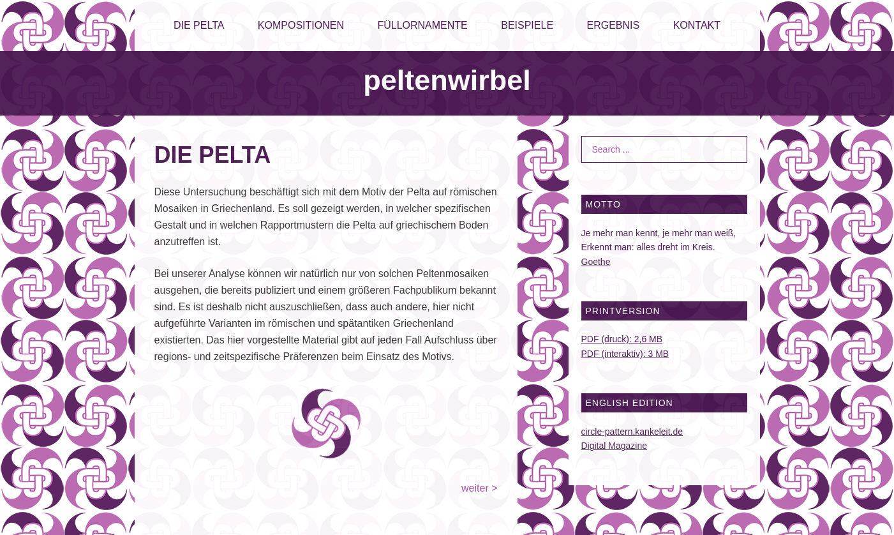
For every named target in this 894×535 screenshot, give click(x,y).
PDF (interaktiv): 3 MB (625, 354)
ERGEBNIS (613, 25)
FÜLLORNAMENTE (422, 25)
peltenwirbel (447, 80)
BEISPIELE (527, 25)
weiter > (479, 488)
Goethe (596, 262)
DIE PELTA (199, 25)
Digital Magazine (614, 446)
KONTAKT (696, 25)
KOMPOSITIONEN (301, 25)
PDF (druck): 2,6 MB (622, 339)
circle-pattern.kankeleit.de (632, 431)
